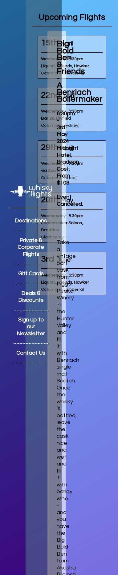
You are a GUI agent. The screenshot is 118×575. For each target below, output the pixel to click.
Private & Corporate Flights (31, 247)
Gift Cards (31, 274)
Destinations (31, 221)
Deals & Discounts (30, 296)
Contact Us (30, 353)
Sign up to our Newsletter (31, 327)
